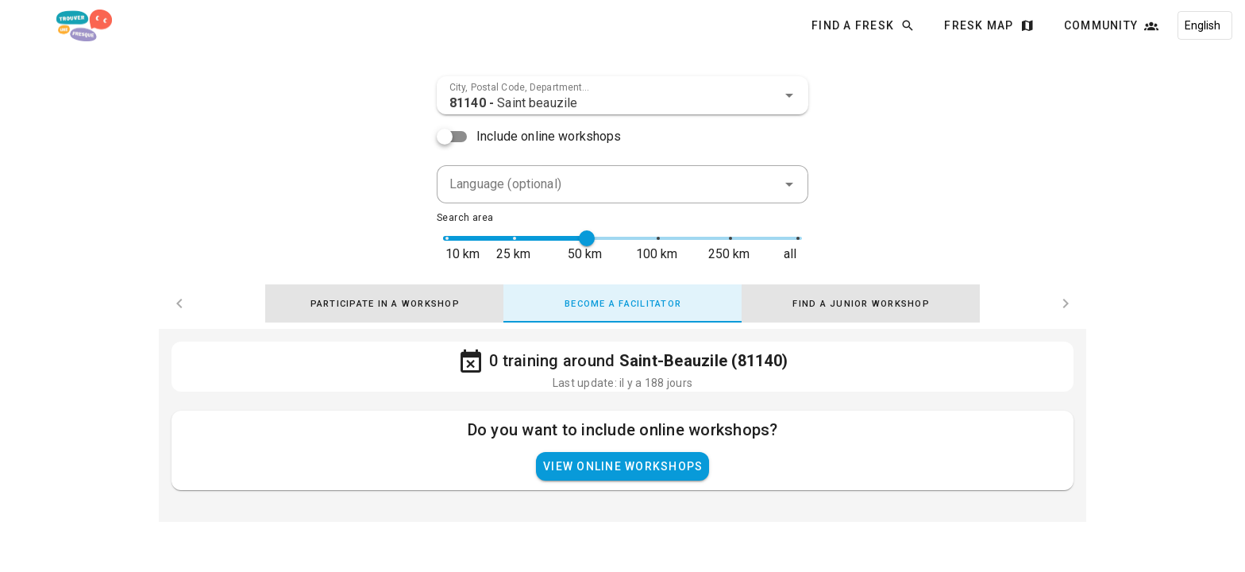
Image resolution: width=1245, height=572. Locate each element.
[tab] (384, 303)
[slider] (587, 238)
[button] (789, 95)
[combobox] (622, 95)
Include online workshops (549, 136)
